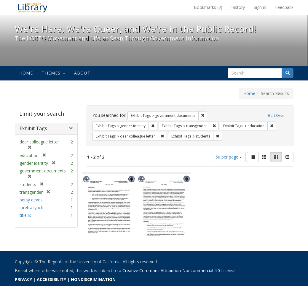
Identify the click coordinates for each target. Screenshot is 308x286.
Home (26, 73)
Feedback (284, 7)
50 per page (229, 157)
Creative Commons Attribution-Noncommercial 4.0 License (179, 270)
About (82, 73)
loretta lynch (31, 207)
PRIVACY (23, 279)
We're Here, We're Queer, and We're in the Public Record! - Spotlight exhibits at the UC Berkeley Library (32, 7)
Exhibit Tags (33, 128)
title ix (25, 215)
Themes (53, 73)
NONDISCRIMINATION (93, 279)
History (238, 7)
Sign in (260, 7)
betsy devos (31, 200)
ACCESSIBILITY (51, 279)
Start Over (275, 115)
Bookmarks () (208, 7)
